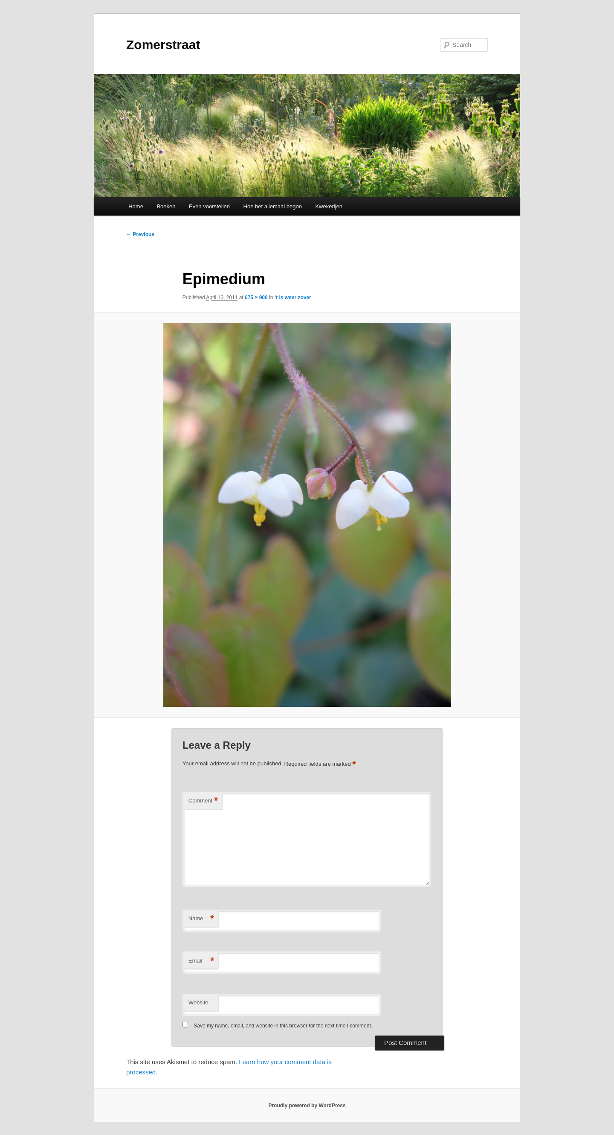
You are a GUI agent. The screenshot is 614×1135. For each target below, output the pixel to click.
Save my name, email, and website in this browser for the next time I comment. (283, 1026)
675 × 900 (256, 298)
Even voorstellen (209, 206)
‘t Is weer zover (293, 298)
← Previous (140, 234)
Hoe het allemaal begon (272, 206)
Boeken (165, 206)
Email (201, 961)
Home (135, 206)
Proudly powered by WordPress (306, 1106)
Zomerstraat (163, 45)
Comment (203, 801)
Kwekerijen (328, 206)
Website (198, 1002)
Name (201, 919)
